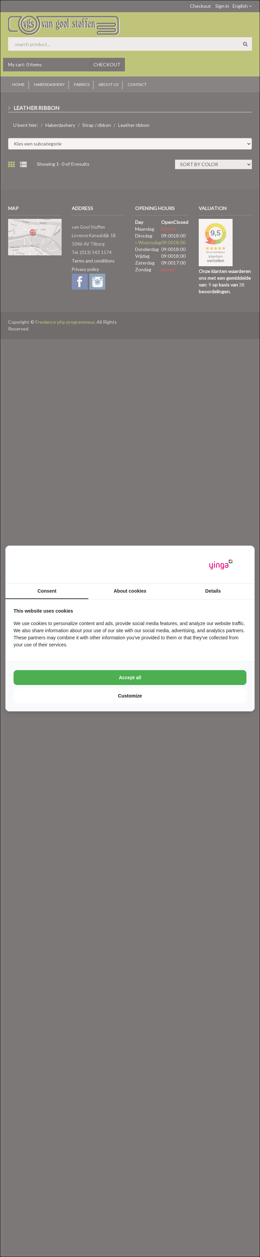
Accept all (130, 677)
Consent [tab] (47, 591)
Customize (130, 696)
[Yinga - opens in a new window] (221, 564)
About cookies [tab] (130, 591)
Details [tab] (213, 591)
